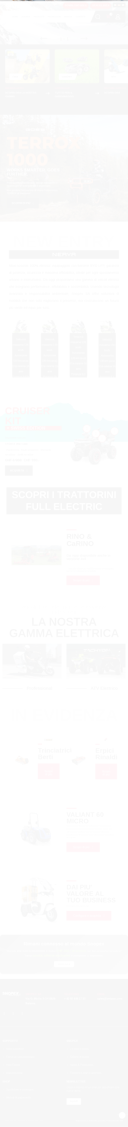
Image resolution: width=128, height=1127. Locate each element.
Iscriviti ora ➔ (64, 964)
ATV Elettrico (104, 688)
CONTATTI (80, 17)
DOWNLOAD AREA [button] (76, 5)
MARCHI (68, 17)
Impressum (81, 1120)
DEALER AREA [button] (100, 5)
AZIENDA (26, 17)
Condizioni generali (96, 1120)
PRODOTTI (39, 17)
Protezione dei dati (114, 1120)
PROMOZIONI (54, 17)
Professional (39, 688)
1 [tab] (36, 567)
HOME (15, 17)
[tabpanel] (24, 555)
